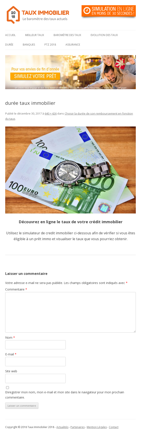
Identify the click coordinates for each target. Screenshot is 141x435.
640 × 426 (51, 113)
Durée (9, 44)
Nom (10, 337)
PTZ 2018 (50, 44)
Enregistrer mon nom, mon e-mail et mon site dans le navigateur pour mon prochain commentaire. (64, 394)
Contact (113, 427)
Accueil (10, 35)
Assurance (73, 44)
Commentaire (16, 289)
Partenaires (77, 427)
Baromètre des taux (67, 35)
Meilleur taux (34, 35)
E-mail (10, 354)
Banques (29, 44)
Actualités (62, 427)
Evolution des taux (104, 35)
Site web (11, 371)
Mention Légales (97, 427)
